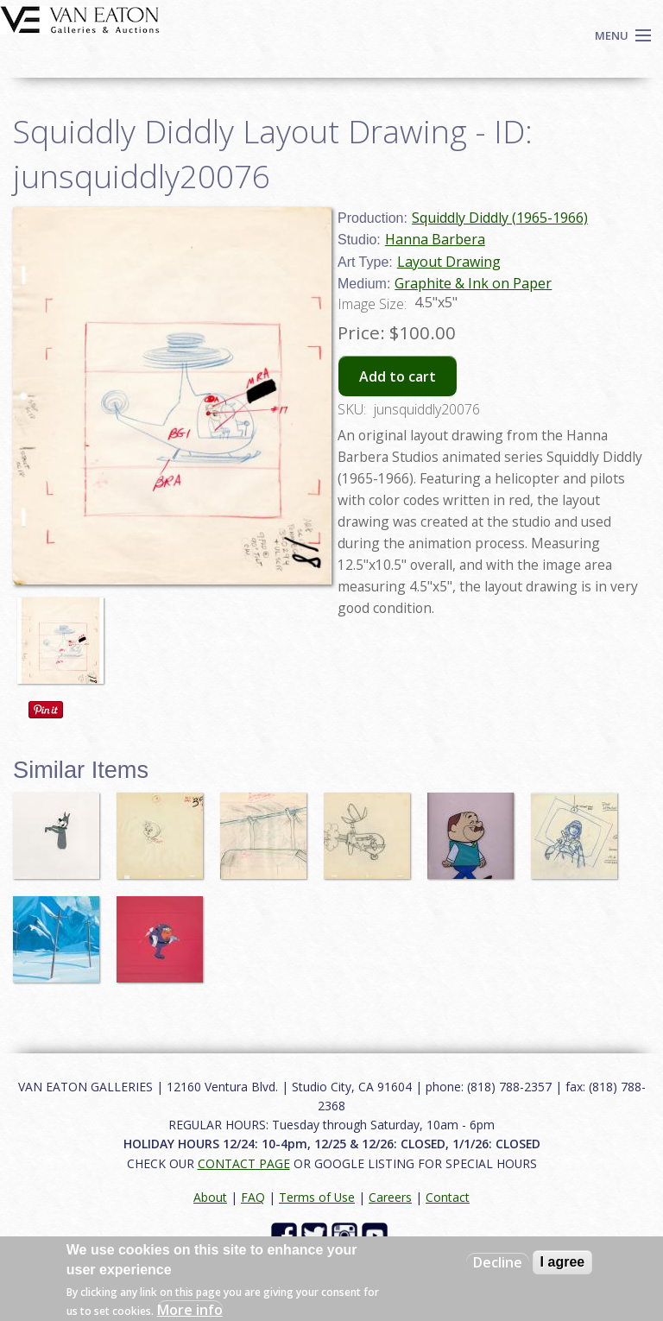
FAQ (253, 1197)
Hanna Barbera (435, 239)
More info (190, 1309)
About (210, 1197)
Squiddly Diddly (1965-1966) (500, 217)
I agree (562, 1262)
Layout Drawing (449, 261)
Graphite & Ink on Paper (473, 283)
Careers (390, 1197)
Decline (497, 1262)
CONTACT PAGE (244, 1163)
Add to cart (397, 376)
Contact (448, 1197)
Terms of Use (317, 1197)
